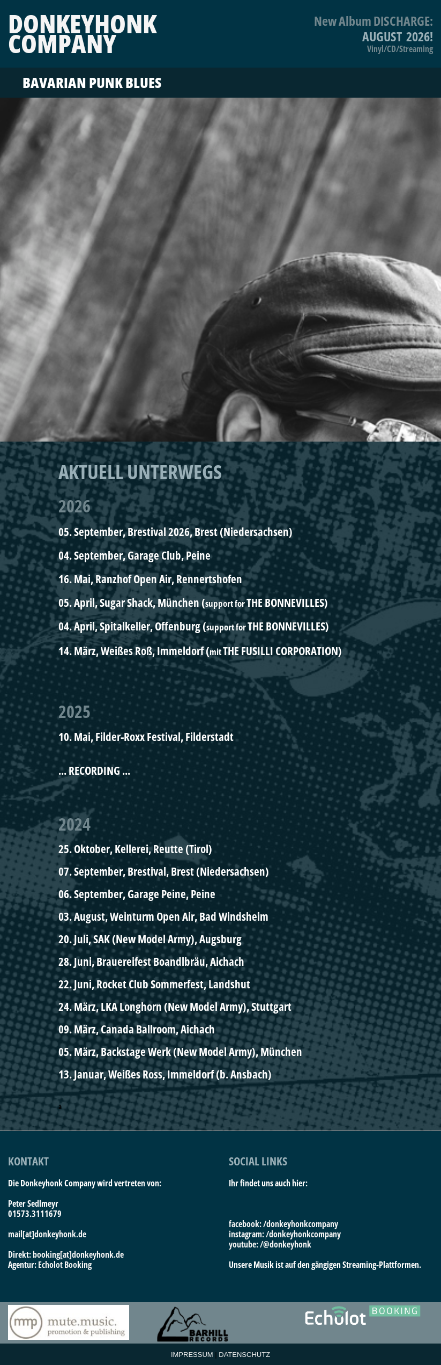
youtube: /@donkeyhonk (270, 1244)
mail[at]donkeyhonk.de (47, 1234)
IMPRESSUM (192, 1355)
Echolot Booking (65, 1265)
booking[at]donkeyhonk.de (78, 1254)
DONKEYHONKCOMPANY (82, 33)
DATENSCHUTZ (244, 1355)
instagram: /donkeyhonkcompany (285, 1234)
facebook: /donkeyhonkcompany (283, 1224)
